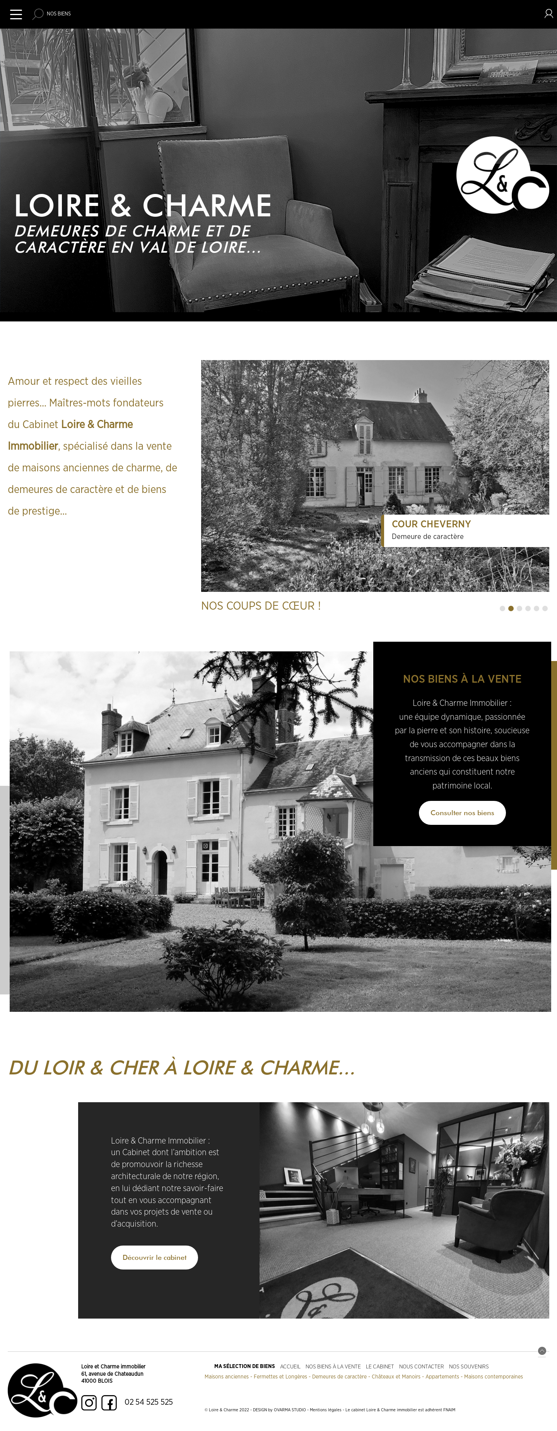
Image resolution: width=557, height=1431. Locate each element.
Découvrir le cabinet (154, 1257)
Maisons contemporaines (493, 1377)
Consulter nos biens (462, 813)
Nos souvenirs (469, 1366)
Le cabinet (380, 1366)
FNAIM (449, 1410)
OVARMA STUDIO (290, 1410)
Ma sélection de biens (244, 1366)
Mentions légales (326, 1410)
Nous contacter (421, 1366)
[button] (502, 608)
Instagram (89, 1403)
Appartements (442, 1377)
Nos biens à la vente (333, 1366)
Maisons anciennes (227, 1377)
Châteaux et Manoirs (396, 1377)
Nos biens (59, 14)
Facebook (109, 1403)
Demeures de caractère (339, 1377)
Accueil (290, 1366)
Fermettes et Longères (280, 1377)
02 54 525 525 (149, 1402)
